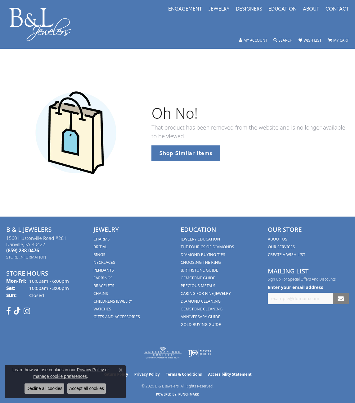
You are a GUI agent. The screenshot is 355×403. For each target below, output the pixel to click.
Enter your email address (295, 287)
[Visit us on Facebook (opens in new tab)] (8, 311)
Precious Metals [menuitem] (198, 285)
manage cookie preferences (60, 376)
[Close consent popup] (121, 370)
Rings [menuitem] (99, 254)
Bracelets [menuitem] (103, 285)
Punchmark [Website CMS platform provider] (188, 394)
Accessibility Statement (229, 374)
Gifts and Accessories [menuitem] (116, 316)
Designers (249, 9)
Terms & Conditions (184, 374)
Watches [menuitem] (102, 309)
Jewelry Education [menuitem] (200, 239)
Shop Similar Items (185, 153)
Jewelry (219, 9)
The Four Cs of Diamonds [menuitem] (207, 247)
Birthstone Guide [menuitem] (199, 270)
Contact (337, 9)
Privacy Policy (147, 374)
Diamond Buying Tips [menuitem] (203, 254)
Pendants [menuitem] (103, 270)
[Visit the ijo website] (199, 353)
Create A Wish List (286, 254)
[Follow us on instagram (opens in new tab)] (27, 311)
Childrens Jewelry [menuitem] (112, 301)
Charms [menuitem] (101, 239)
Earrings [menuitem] (103, 278)
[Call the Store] (22, 250)
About (311, 9)
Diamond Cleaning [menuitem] (201, 301)
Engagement (185, 9)
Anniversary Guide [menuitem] (200, 316)
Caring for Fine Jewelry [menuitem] (206, 293)
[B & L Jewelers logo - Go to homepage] (43, 24)
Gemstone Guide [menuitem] (198, 278)
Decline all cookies (44, 388)
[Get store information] (26, 257)
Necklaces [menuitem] (104, 262)
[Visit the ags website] (163, 353)
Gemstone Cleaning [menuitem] (201, 309)
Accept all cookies (86, 388)
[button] (253, 40)
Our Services (281, 247)
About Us (277, 239)
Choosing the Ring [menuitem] (201, 262)
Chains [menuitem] (100, 293)
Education (282, 9)
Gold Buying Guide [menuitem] (201, 324)
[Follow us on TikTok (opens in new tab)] (17, 311)
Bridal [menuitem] (100, 247)
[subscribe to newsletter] (341, 298)
